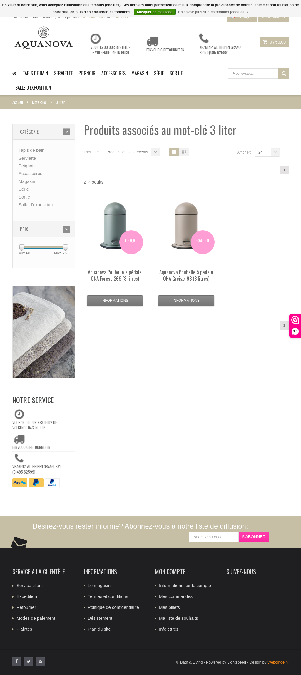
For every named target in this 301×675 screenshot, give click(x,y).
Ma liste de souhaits (178, 618)
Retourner (26, 607)
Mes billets (169, 607)
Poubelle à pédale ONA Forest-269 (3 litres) (115, 275)
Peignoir (87, 73)
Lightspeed (236, 662)
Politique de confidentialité (113, 607)
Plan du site (99, 628)
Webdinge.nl (278, 662)
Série (159, 73)
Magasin (139, 73)
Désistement (100, 618)
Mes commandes (176, 596)
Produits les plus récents (127, 152)
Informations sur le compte (185, 585)
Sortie (176, 73)
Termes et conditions (108, 596)
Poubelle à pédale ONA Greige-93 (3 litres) (186, 275)
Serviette (63, 73)
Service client (29, 585)
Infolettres (168, 628)
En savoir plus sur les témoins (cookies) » (213, 12)
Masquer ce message (155, 12)
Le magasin (99, 585)
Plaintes (24, 628)
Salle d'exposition (33, 87)
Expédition (26, 596)
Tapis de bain (35, 73)
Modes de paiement (35, 618)
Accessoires (113, 73)
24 (260, 152)
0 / (274, 42)
